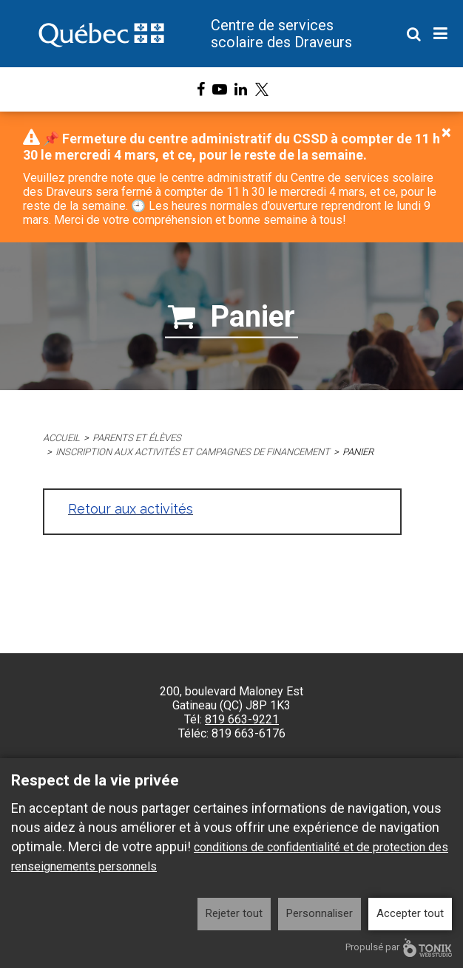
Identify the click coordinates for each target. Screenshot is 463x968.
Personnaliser (319, 913)
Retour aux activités (130, 509)
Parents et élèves (136, 437)
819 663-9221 (242, 719)
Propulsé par (398, 947)
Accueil (61, 437)
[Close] (446, 132)
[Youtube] (219, 89)
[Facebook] (201, 89)
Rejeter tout (234, 913)
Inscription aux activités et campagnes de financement (193, 451)
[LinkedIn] (240, 89)
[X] (261, 89)
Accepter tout (410, 913)
